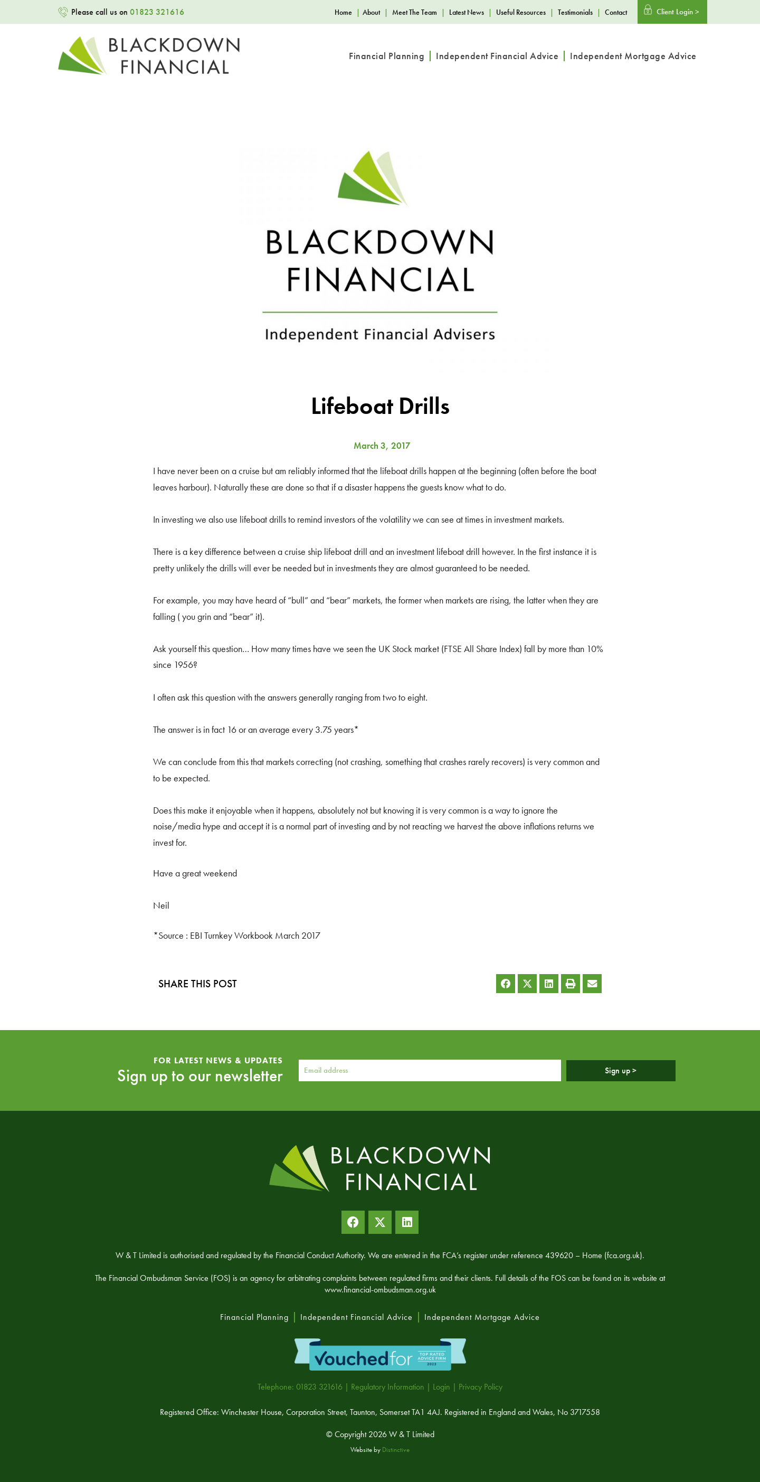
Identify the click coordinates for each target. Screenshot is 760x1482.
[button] (505, 983)
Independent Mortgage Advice (633, 56)
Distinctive (396, 1449)
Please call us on (127, 11)
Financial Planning (386, 56)
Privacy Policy (480, 1386)
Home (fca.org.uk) (612, 1255)
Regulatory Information (387, 1386)
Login (441, 1386)
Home (343, 12)
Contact (616, 12)
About (371, 12)
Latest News (466, 12)
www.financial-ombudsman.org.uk (380, 1289)
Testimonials (575, 12)
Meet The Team (414, 12)
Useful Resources (521, 12)
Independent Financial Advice (497, 56)
